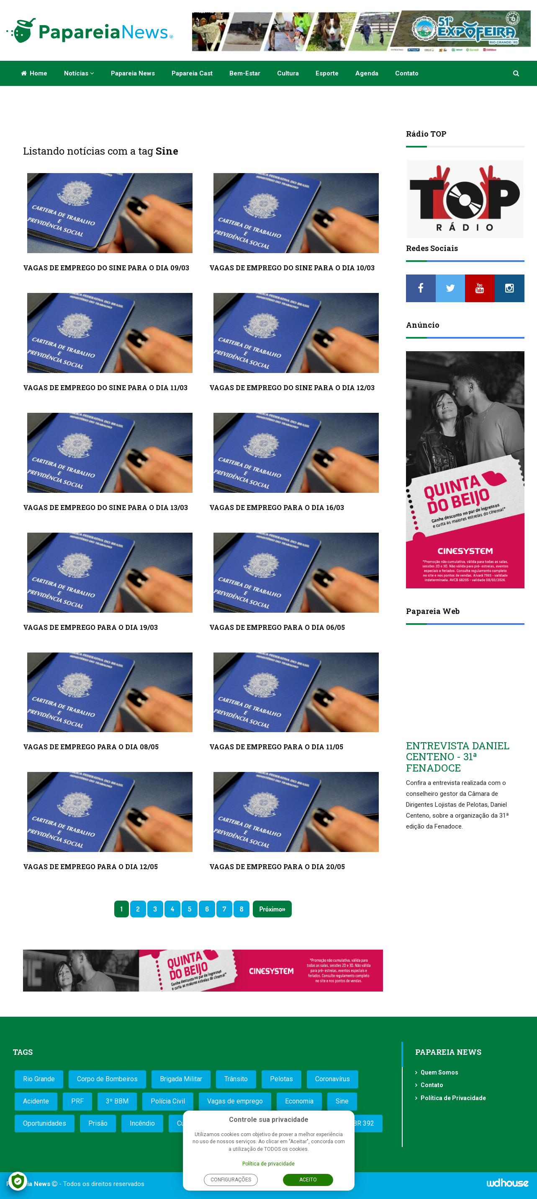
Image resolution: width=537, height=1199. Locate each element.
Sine (342, 1101)
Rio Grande (39, 1079)
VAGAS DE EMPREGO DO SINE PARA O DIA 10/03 (292, 267)
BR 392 (363, 1123)
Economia (299, 1101)
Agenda (366, 73)
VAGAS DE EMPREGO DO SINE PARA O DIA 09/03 (106, 267)
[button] (517, 73)
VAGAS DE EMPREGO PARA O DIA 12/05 (90, 866)
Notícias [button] (79, 73)
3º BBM (117, 1101)
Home (34, 73)
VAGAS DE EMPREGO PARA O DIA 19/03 (90, 627)
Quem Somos (439, 1072)
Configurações (231, 1180)
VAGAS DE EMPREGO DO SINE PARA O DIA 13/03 (105, 507)
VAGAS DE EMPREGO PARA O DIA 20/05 (277, 866)
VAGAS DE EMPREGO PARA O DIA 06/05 (277, 627)
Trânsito (236, 1079)
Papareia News (133, 73)
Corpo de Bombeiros (107, 1079)
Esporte (327, 73)
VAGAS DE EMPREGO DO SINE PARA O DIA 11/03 (105, 387)
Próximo (270, 909)
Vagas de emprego (235, 1101)
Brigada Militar (181, 1079)
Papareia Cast (192, 73)
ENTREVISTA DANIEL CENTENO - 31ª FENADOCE (457, 756)
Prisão (98, 1123)
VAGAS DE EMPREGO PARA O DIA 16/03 (276, 507)
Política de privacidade (268, 1164)
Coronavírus (332, 1079)
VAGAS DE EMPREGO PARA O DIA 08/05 (91, 746)
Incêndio (142, 1123)
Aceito (308, 1180)
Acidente (36, 1101)
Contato (407, 73)
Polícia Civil (168, 1101)
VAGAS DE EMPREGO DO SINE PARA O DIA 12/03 (292, 387)
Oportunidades (44, 1123)
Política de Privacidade (453, 1098)
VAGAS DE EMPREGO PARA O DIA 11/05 (276, 746)
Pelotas (281, 1079)
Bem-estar (244, 73)
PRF (77, 1101)
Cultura (288, 73)
